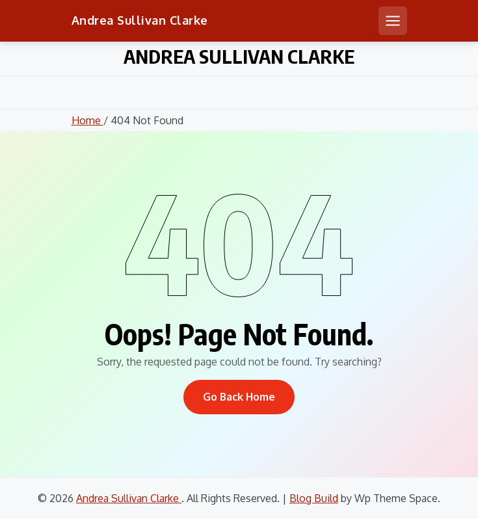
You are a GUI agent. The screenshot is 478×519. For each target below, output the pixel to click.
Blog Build (313, 498)
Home (87, 120)
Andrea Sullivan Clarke (140, 20)
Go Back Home (239, 396)
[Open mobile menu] (392, 21)
